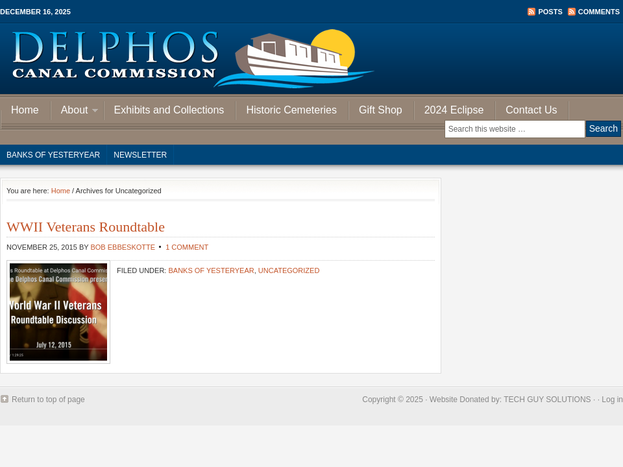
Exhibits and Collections (169, 109)
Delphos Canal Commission (311, 58)
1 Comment (186, 247)
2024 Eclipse (454, 109)
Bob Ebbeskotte (122, 247)
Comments (599, 12)
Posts (550, 12)
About (74, 111)
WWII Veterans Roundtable (85, 227)
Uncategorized (289, 270)
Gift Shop (380, 109)
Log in (612, 399)
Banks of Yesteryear (53, 155)
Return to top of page (48, 399)
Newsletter (140, 155)
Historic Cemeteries (291, 109)
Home (25, 109)
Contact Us (531, 109)
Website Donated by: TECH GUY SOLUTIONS (510, 399)
